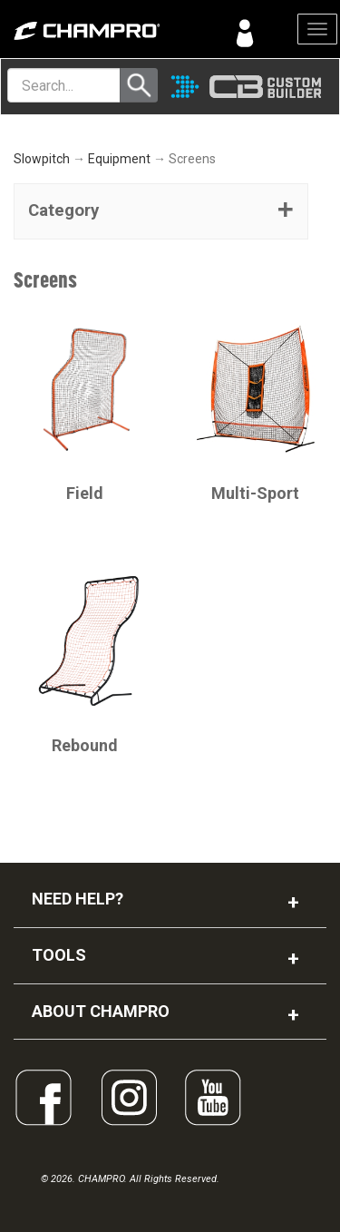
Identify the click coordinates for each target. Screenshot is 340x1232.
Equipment (119, 159)
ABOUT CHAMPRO (101, 1011)
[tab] (161, 211)
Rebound (85, 745)
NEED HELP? (77, 898)
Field (84, 493)
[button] (161, 211)
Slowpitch (42, 159)
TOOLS (59, 954)
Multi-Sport (255, 493)
